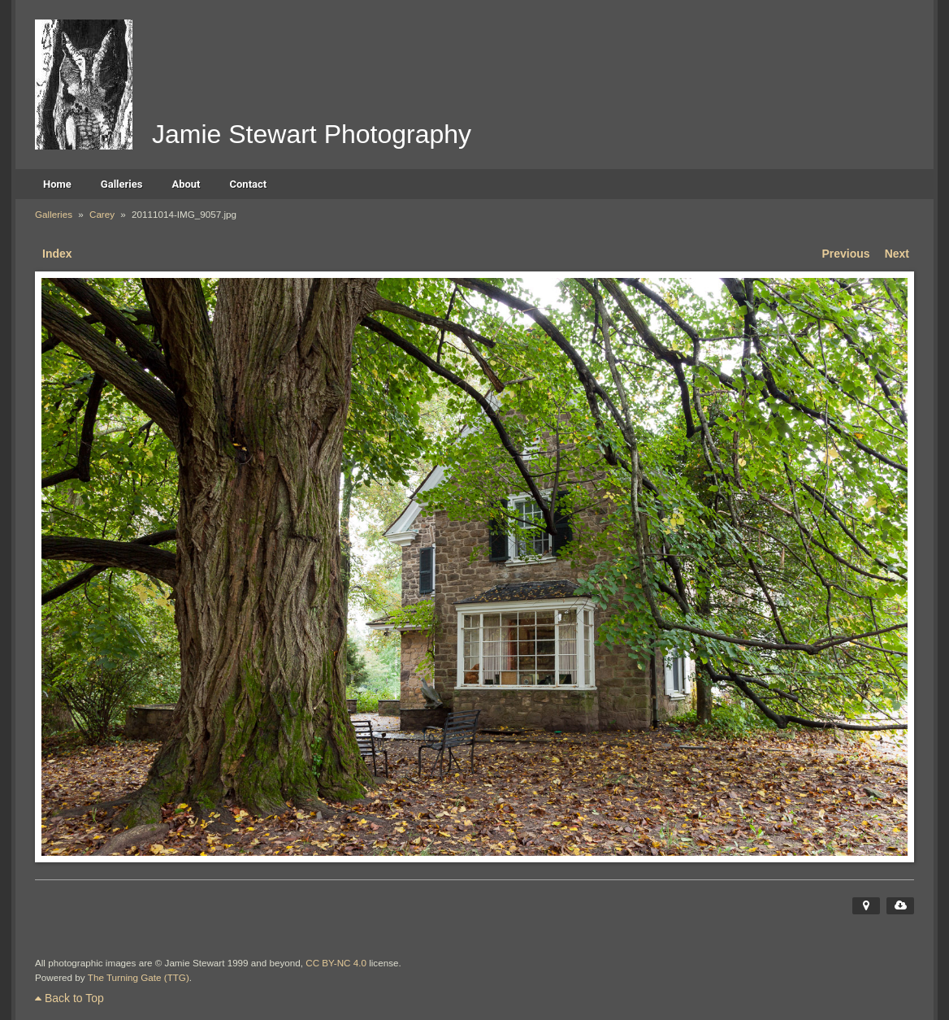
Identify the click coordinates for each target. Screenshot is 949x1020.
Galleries (122, 184)
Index (57, 253)
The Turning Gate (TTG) (138, 977)
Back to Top (69, 998)
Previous (846, 253)
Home (57, 184)
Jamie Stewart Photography (311, 134)
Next (897, 253)
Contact (248, 184)
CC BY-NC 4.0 (336, 962)
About (185, 184)
